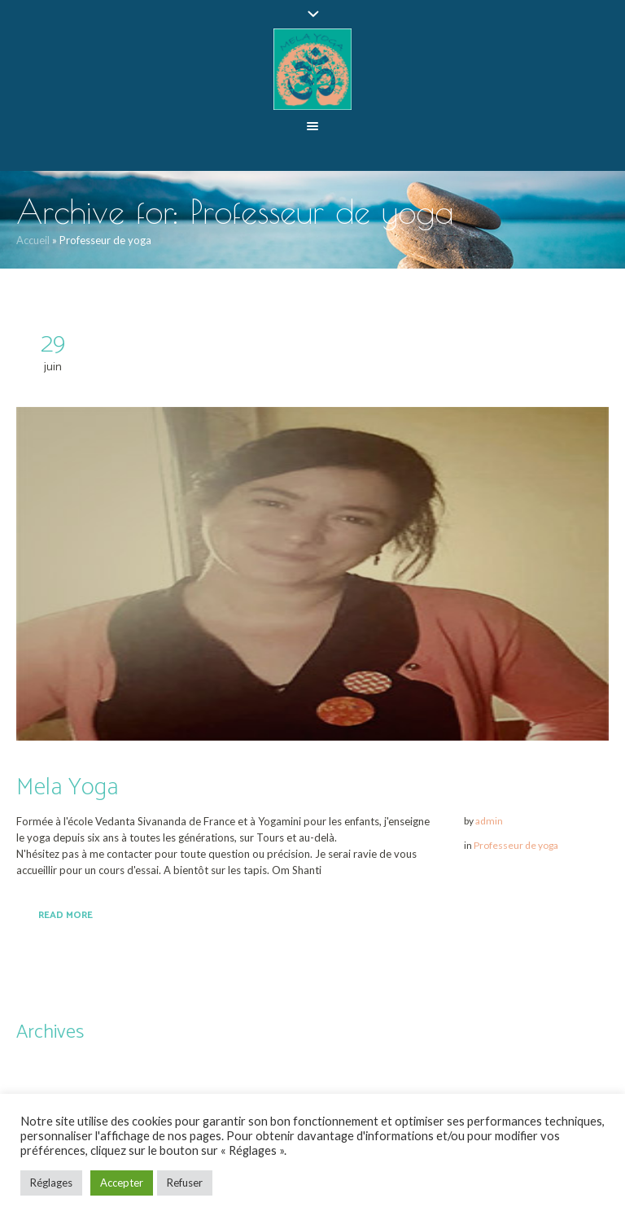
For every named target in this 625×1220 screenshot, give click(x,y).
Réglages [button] (51, 1182)
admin (489, 821)
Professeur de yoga (516, 845)
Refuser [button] (185, 1182)
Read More (65, 915)
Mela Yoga (67, 787)
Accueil (33, 240)
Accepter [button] (121, 1182)
